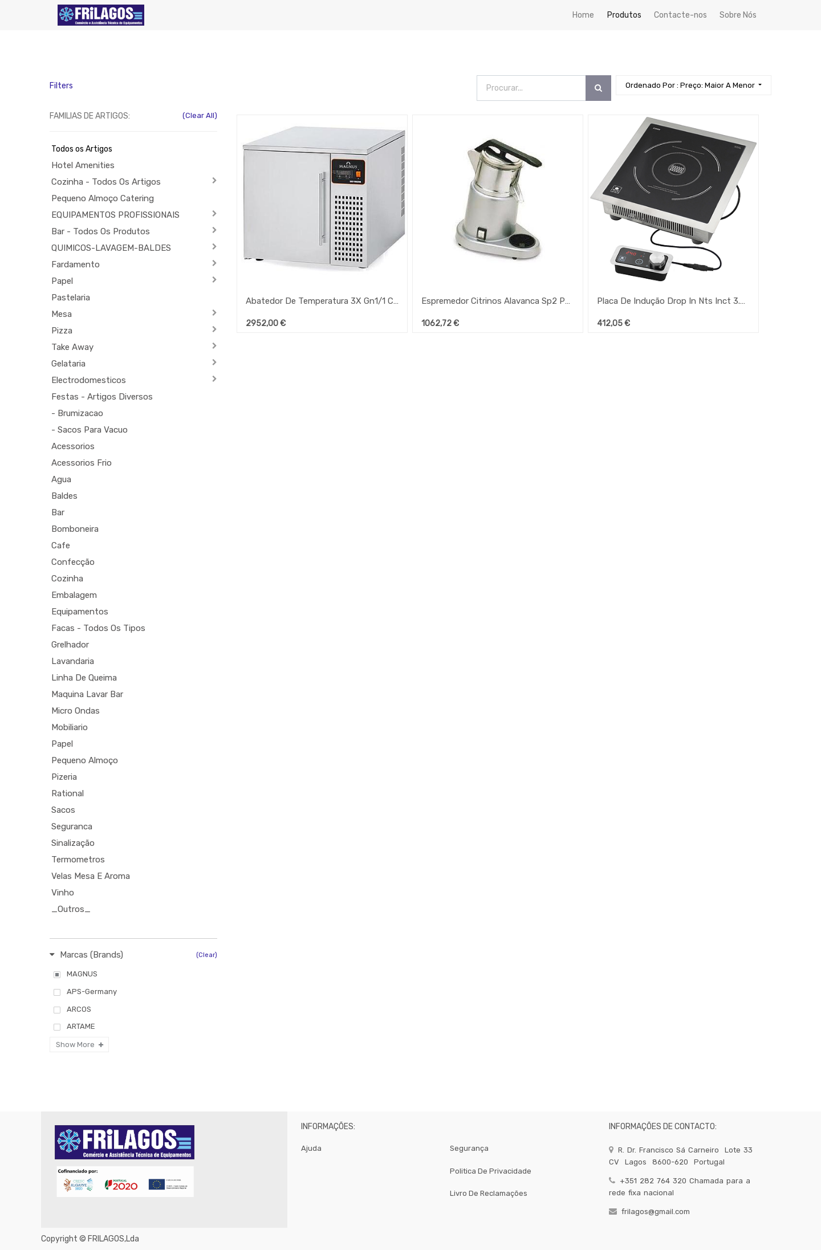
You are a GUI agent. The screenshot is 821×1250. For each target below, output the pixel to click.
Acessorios (73, 446)
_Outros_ (71, 909)
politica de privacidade (490, 1171)
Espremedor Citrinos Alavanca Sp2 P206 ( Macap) (497, 301)
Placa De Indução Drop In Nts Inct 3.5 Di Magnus (673, 301)
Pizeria (64, 777)
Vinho (62, 892)
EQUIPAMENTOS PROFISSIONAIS (115, 215)
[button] (693, 85)
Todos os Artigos (81, 149)
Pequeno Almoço (84, 760)
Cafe (60, 545)
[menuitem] (583, 15)
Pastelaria (70, 297)
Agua (61, 479)
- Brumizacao (77, 413)
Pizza (61, 330)
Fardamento (75, 264)
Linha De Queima (84, 678)
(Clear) (206, 955)
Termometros (78, 859)
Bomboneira (75, 529)
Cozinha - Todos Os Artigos (106, 182)
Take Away (72, 347)
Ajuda (311, 1148)
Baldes (64, 496)
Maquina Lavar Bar (87, 694)
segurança (469, 1148)
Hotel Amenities (83, 165)
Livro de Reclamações (488, 1193)
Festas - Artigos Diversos (102, 397)
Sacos (63, 810)
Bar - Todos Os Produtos (100, 231)
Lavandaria (72, 661)
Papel (62, 281)
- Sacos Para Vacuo (89, 430)
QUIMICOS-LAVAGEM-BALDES (111, 248)
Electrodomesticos (88, 380)
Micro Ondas (75, 711)
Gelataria (68, 364)
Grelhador (70, 645)
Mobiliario (69, 727)
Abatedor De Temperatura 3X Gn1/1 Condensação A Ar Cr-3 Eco (322, 301)
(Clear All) (199, 115)
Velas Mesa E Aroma (90, 876)
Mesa (61, 314)
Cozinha (67, 578)
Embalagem (74, 595)
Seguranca (71, 826)
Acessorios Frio (81, 463)
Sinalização (73, 843)
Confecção (73, 562)
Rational (67, 793)
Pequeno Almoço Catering (102, 198)
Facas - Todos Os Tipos (98, 628)
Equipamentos (79, 611)
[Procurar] (598, 88)
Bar (57, 512)
